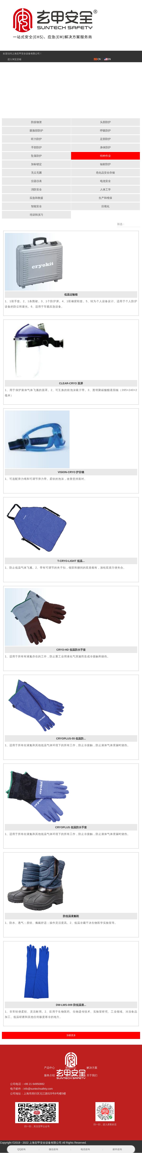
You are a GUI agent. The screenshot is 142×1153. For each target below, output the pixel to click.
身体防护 (105, 147)
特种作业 (105, 155)
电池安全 (105, 181)
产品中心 (49, 1067)
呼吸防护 (105, 130)
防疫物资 (36, 122)
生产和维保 (105, 198)
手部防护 (36, 147)
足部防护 (105, 139)
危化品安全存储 (105, 172)
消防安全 (36, 189)
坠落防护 (36, 155)
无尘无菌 (36, 172)
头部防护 (105, 122)
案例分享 (70, 1075)
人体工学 (105, 189)
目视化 (105, 206)
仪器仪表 (36, 181)
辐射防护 (105, 164)
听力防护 (36, 139)
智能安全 (36, 206)
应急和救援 (36, 198)
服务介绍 (49, 1075)
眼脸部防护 (36, 130)
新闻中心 (70, 1067)
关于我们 (92, 1075)
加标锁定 (36, 164)
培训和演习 (36, 214)
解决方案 (92, 1067)
